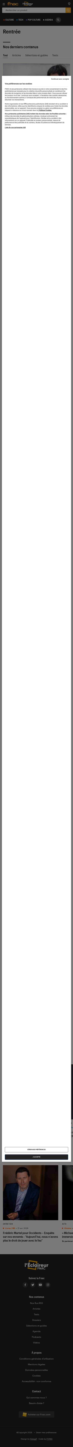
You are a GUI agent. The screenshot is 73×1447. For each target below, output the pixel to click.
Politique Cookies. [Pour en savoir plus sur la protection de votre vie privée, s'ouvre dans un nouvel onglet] (45, 110)
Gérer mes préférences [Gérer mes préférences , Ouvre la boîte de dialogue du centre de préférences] (36, 1149)
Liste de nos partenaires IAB (15, 127)
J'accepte (36, 1157)
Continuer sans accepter (60, 79)
